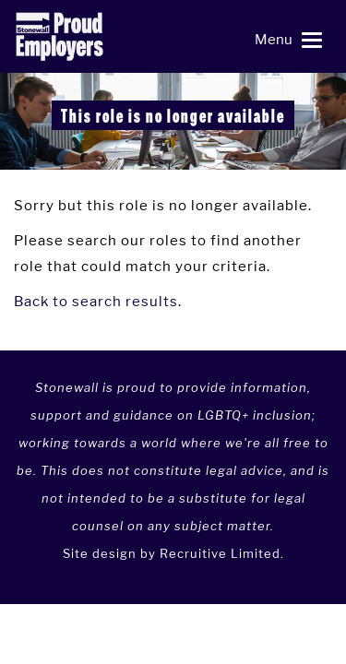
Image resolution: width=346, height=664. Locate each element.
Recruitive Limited (220, 553)
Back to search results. (98, 301)
